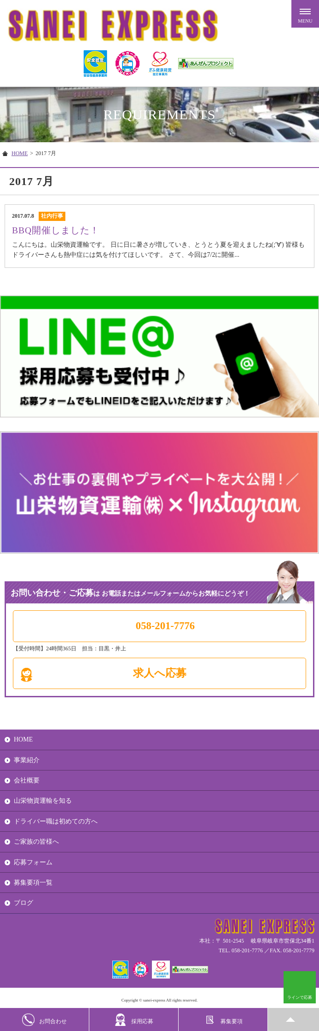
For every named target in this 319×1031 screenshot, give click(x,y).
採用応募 (133, 1020)
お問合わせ (44, 1020)
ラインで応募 (299, 997)
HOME (20, 153)
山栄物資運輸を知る (43, 800)
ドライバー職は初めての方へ (56, 821)
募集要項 (223, 1020)
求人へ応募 (159, 673)
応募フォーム (33, 862)
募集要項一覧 (33, 882)
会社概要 (27, 780)
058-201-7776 (165, 625)
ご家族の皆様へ (36, 841)
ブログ (23, 902)
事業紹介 (27, 760)
